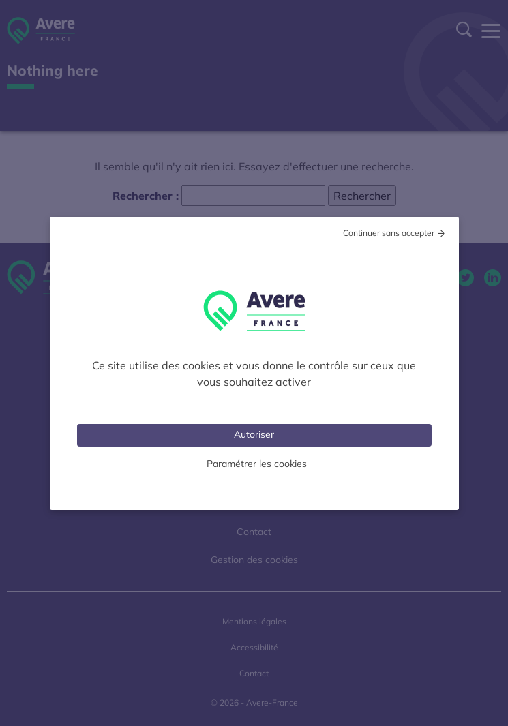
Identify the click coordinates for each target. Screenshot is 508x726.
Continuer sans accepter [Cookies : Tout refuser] (388, 233)
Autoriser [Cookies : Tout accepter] (254, 434)
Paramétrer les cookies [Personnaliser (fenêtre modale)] (257, 463)
